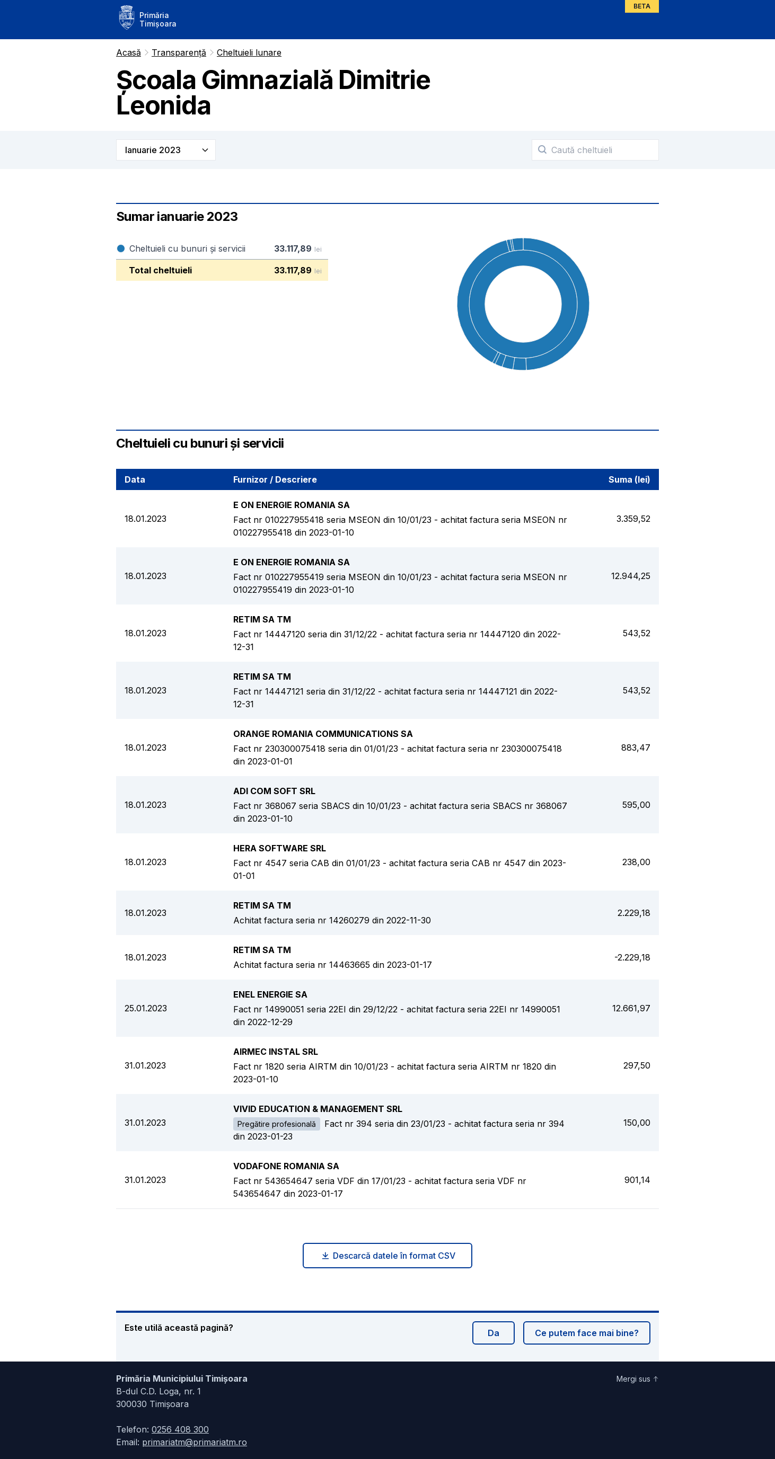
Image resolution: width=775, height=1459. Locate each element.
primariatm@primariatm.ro (194, 1442)
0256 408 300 (180, 1429)
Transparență (179, 52)
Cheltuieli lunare (249, 52)
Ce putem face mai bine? (587, 1333)
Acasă (128, 52)
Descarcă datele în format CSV (387, 1255)
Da (493, 1333)
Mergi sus (638, 1378)
